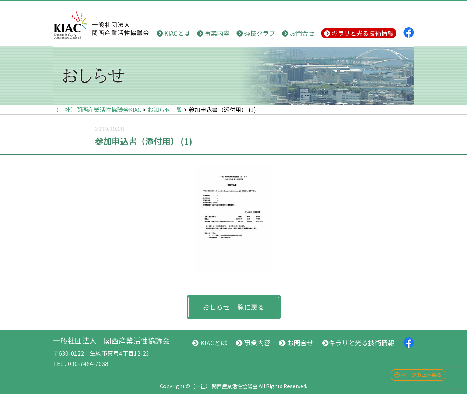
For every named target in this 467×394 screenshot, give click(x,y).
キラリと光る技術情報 (359, 33)
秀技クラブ (255, 33)
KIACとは (173, 33)
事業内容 (213, 33)
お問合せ (298, 33)
